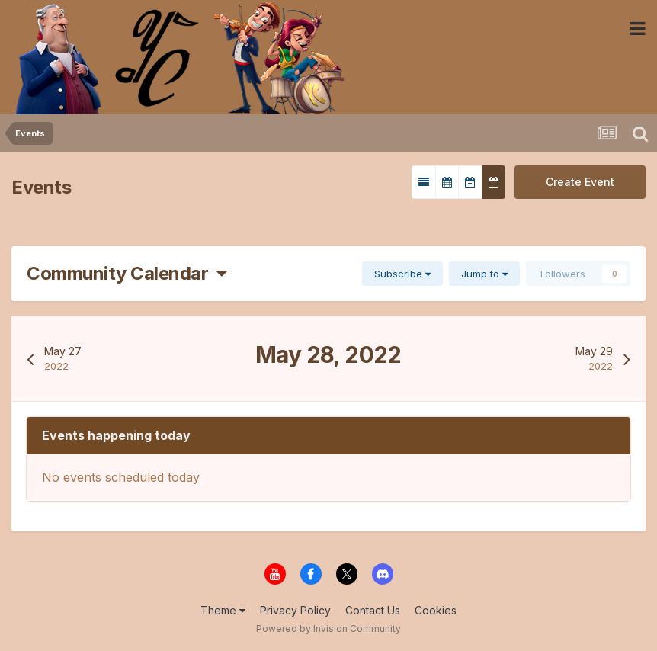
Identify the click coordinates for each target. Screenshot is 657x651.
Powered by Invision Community (328, 628)
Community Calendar (127, 273)
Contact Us (372, 610)
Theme (222, 610)
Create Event (580, 181)
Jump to (484, 274)
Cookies (436, 610)
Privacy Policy (295, 610)
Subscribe (402, 274)
